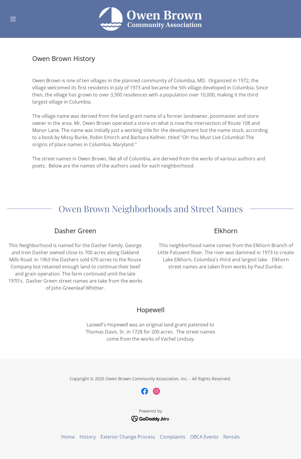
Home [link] (68, 437)
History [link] (88, 437)
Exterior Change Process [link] (128, 437)
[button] (28, 19)
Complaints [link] (172, 437)
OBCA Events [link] (204, 437)
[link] (150, 19)
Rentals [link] (231, 437)
